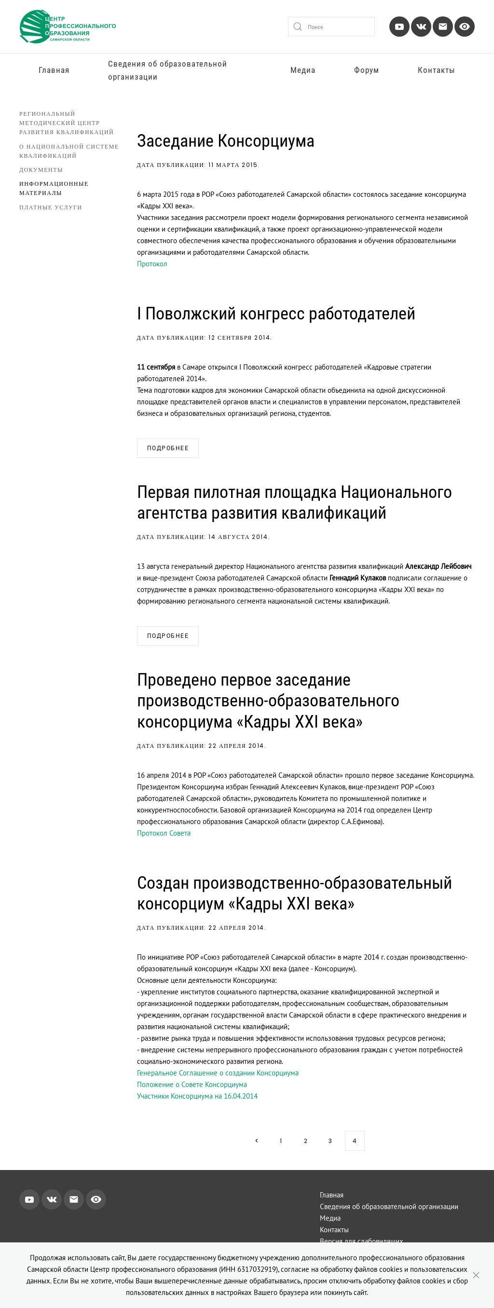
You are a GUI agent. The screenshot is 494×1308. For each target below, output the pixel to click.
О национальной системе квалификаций (69, 151)
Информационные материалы (54, 188)
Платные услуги (50, 207)
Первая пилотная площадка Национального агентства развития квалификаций (294, 502)
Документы (41, 169)
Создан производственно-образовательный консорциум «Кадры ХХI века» (294, 893)
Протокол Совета (164, 833)
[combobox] (331, 26)
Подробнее (168, 448)
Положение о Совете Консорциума (192, 1084)
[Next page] (256, 1141)
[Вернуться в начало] (67, 26)
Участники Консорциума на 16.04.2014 (197, 1096)
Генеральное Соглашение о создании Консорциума (218, 1072)
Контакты (436, 70)
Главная (54, 70)
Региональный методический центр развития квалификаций (66, 123)
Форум (366, 70)
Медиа (303, 70)
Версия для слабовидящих (361, 1241)
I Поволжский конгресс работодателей (276, 313)
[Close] (476, 1275)
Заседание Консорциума (226, 141)
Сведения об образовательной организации (167, 70)
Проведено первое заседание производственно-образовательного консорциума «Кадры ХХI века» (268, 700)
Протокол (152, 263)
